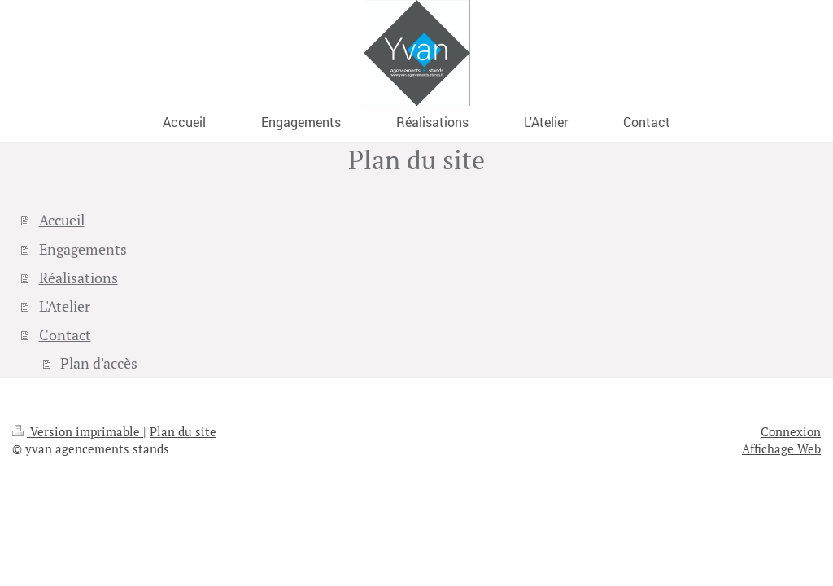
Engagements (83, 249)
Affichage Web (781, 448)
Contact (65, 335)
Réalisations (78, 278)
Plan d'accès (98, 363)
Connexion (791, 431)
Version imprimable (77, 431)
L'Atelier (64, 306)
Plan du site (183, 431)
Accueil (62, 220)
